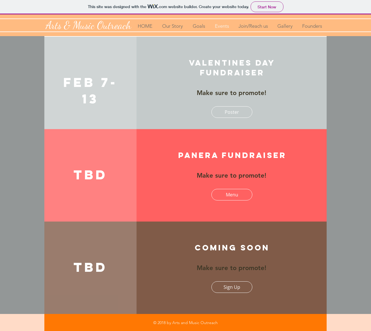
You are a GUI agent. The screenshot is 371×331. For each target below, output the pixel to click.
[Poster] (231, 112)
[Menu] (231, 194)
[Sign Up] (231, 287)
